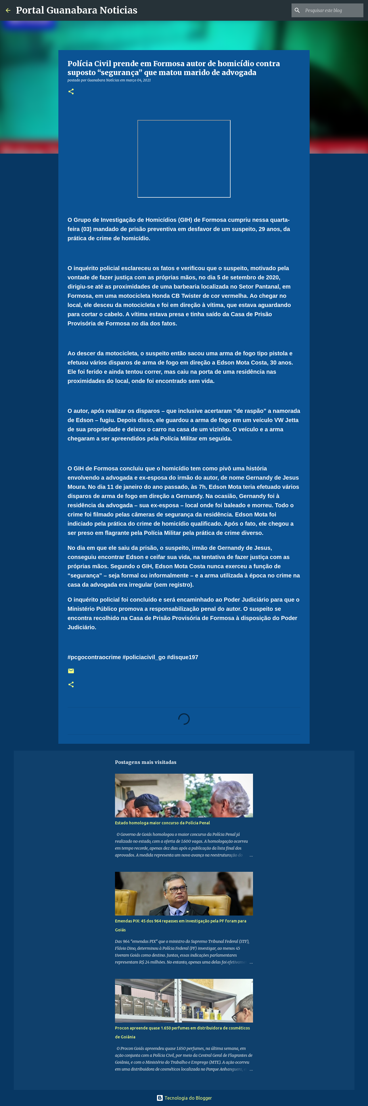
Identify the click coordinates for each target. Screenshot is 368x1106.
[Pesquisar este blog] (333, 10)
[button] (71, 92)
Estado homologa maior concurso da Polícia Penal (162, 823)
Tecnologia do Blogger (184, 1098)
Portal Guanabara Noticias (76, 10)
